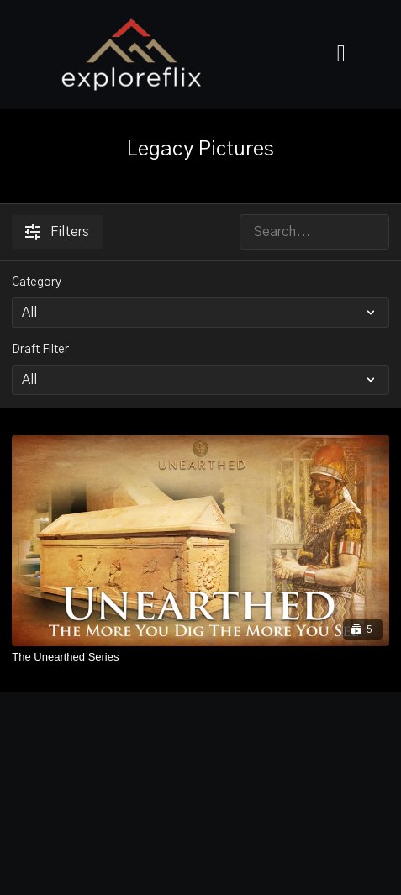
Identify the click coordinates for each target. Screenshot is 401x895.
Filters (57, 232)
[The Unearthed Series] (200, 657)
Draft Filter (40, 349)
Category (36, 282)
